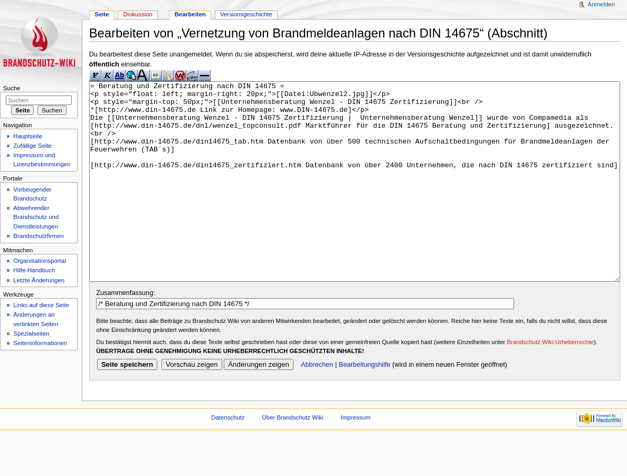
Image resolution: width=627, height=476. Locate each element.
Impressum (356, 457)
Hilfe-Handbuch (34, 270)
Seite (101, 14)
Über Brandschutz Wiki (293, 457)
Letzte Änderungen (38, 280)
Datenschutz (228, 457)
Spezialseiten (31, 333)
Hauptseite (27, 136)
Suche (12, 88)
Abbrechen (317, 404)
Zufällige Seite (32, 145)
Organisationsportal (39, 261)
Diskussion (138, 14)
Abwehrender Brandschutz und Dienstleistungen (36, 217)
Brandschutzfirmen (38, 236)
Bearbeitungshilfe (365, 404)
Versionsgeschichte (246, 14)
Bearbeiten (190, 14)
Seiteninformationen (40, 343)
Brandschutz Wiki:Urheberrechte (550, 381)
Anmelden (601, 4)
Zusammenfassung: (125, 332)
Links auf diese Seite (41, 305)
